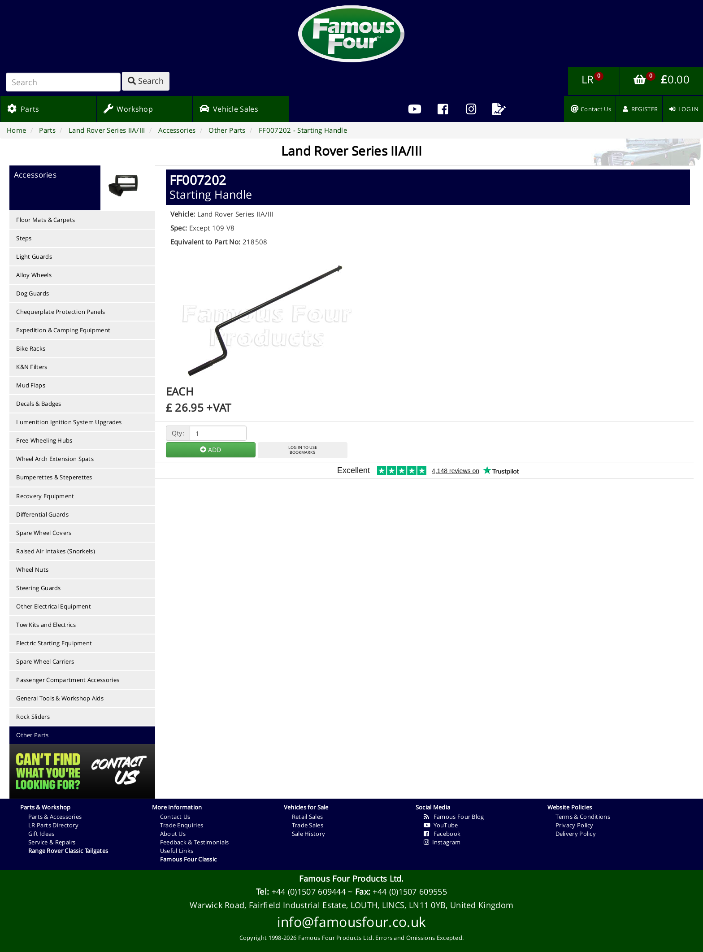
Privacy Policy (574, 825)
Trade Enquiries (182, 825)
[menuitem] (443, 109)
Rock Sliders (33, 717)
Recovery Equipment (45, 496)
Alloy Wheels (34, 275)
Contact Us (175, 817)
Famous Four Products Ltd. (351, 878)
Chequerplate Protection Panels (60, 312)
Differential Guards (42, 514)
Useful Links (177, 851)
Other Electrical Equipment (53, 606)
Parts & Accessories (55, 817)
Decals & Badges (38, 404)
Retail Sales (307, 817)
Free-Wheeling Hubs (44, 440)
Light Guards (34, 256)
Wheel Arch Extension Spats (55, 459)
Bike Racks (30, 348)
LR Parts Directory (53, 825)
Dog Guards (32, 293)
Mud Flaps (30, 385)
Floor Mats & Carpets (45, 220)
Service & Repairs (52, 842)
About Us (173, 834)
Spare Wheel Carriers (45, 661)
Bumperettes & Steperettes (54, 477)
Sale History (308, 834)
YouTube (441, 825)
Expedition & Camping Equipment (63, 330)
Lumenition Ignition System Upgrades (69, 422)
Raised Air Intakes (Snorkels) (55, 551)
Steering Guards (38, 588)
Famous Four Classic (188, 859)
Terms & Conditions (582, 817)
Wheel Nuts (32, 569)
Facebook (442, 834)
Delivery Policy (575, 834)
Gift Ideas (41, 834)
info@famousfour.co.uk (351, 922)
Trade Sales (307, 825)
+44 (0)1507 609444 (309, 891)
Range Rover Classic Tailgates (68, 851)
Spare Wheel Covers (43, 533)
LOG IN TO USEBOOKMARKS (302, 449)
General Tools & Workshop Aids (60, 698)
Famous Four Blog (454, 817)
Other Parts (32, 735)
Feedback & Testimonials (194, 842)
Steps (24, 238)
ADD (210, 449)
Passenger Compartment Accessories (67, 680)
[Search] (63, 82)
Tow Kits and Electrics (46, 625)
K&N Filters (31, 367)
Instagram (442, 842)
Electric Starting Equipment (54, 643)
